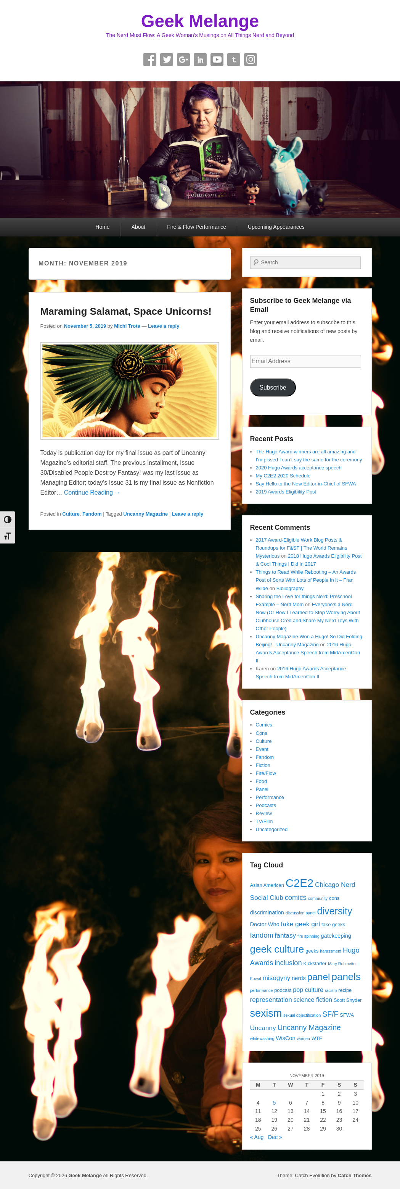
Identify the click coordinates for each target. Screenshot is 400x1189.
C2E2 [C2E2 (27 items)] (299, 883)
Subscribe (272, 387)
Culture (71, 514)
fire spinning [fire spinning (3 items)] (308, 936)
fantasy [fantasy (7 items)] (285, 935)
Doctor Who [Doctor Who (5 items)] (265, 924)
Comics (264, 725)
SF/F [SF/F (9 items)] (330, 1014)
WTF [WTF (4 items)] (317, 1038)
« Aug (257, 1137)
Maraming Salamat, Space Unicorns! (126, 311)
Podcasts (266, 805)
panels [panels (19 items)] (346, 976)
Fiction (263, 765)
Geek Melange (200, 21)
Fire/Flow (266, 773)
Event (262, 749)
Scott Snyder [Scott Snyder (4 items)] (348, 1000)
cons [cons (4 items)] (334, 898)
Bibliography (290, 588)
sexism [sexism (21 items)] (266, 1013)
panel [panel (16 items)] (318, 977)
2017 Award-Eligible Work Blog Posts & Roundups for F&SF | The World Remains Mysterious (301, 548)
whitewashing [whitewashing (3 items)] (262, 1038)
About (139, 227)
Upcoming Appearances (276, 227)
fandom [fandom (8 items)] (261, 935)
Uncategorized (272, 829)
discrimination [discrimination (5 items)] (267, 912)
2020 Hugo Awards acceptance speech (299, 468)
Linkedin (200, 59)
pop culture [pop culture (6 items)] (308, 989)
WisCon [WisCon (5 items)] (285, 1038)
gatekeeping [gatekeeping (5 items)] (336, 936)
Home (102, 227)
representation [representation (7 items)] (271, 999)
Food (261, 781)
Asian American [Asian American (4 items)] (267, 885)
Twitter (166, 59)
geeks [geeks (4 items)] (311, 951)
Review (264, 813)
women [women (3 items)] (303, 1038)
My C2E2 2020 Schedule (283, 476)
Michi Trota (127, 326)
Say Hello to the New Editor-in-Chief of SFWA (306, 484)
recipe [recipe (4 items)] (345, 990)
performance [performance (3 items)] (261, 990)
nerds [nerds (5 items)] (299, 978)
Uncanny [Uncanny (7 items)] (263, 1028)
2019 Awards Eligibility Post (286, 492)
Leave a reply (163, 326)
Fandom (92, 514)
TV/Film (264, 821)
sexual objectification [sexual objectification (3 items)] (302, 1015)
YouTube (216, 59)
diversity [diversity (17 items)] (334, 911)
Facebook (149, 59)
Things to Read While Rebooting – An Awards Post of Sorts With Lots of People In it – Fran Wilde (306, 580)
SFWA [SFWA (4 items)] (347, 1015)
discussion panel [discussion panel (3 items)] (301, 913)
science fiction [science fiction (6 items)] (313, 999)
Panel (262, 789)
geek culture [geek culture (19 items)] (277, 949)
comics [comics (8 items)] (296, 897)
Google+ (183, 59)
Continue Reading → (92, 492)
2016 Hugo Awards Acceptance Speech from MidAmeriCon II (308, 652)
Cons (261, 733)
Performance (270, 797)
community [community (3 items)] (318, 898)
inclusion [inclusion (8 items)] (288, 963)
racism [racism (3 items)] (331, 990)
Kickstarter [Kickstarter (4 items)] (315, 963)
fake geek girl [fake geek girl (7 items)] (300, 924)
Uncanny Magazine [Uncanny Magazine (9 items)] (309, 1027)
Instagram (250, 59)
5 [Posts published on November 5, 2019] (274, 1103)
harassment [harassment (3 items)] (330, 951)
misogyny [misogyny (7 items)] (276, 978)
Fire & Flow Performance (196, 227)
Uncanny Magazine (145, 514)
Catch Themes (355, 1175)
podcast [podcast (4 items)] (282, 990)
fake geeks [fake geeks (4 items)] (333, 924)
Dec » (275, 1137)
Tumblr (233, 59)
